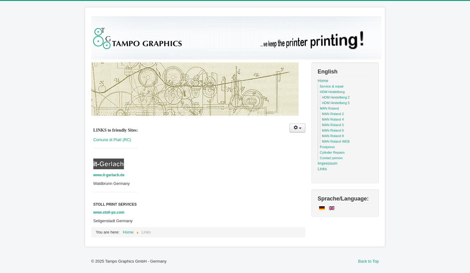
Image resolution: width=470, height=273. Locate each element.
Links (322, 168)
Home (323, 80)
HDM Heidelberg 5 (335, 103)
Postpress (327, 147)
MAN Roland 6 (333, 130)
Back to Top (368, 261)
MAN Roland (329, 108)
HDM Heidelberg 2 (335, 97)
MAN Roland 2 (333, 114)
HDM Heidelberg (332, 92)
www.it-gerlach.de (109, 175)
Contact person (331, 158)
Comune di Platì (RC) (112, 139)
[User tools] (297, 128)
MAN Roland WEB (335, 141)
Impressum (327, 163)
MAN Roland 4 (333, 119)
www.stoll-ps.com (109, 212)
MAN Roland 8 (333, 136)
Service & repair (332, 86)
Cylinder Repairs (332, 152)
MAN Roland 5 (333, 125)
